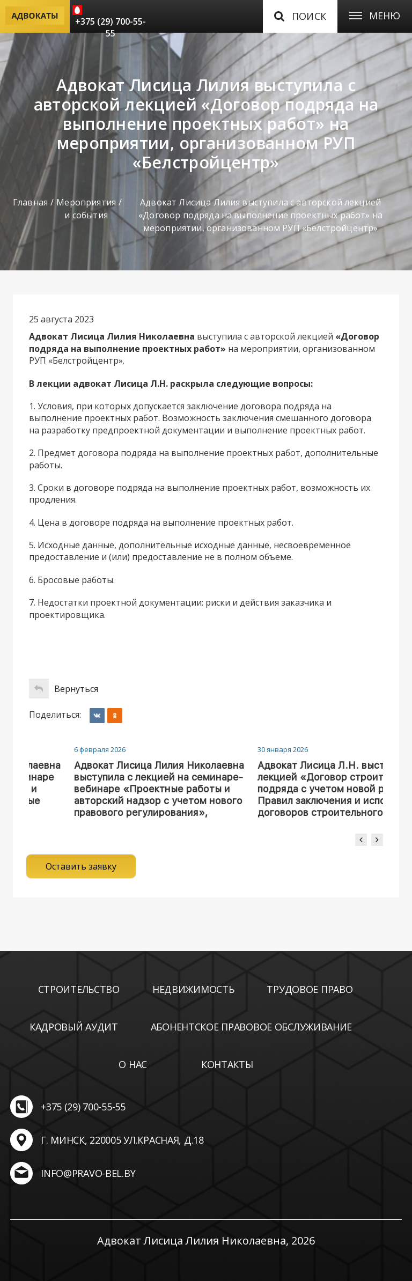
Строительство (79, 989)
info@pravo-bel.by (88, 1173)
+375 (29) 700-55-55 (110, 27)
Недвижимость (193, 989)
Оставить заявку (81, 866)
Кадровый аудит (74, 1026)
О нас (133, 1064)
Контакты (227, 1064)
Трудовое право (309, 989)
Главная (30, 202)
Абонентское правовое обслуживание (251, 1026)
